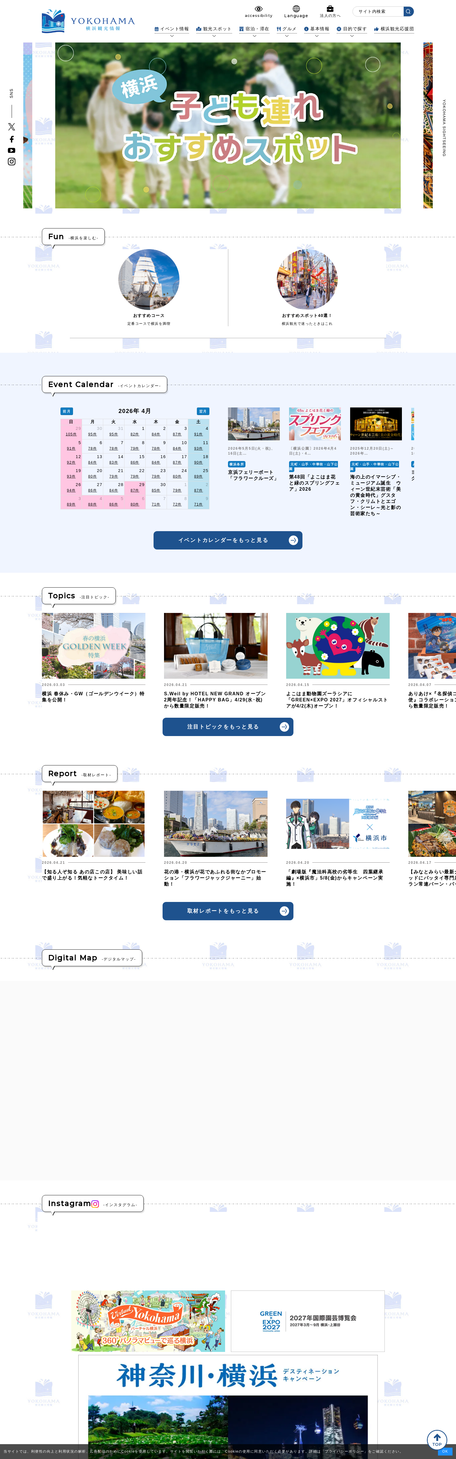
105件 (71, 434)
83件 (113, 462)
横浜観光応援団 (394, 28)
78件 (92, 448)
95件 (92, 434)
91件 (198, 434)
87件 (177, 434)
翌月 (203, 411)
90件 (198, 462)
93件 (198, 448)
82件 (135, 434)
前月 (67, 411)
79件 (135, 448)
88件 (92, 504)
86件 (135, 462)
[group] (254, 462)
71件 (156, 504)
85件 (156, 490)
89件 (198, 476)
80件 (92, 476)
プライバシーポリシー (344, 1451)
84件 (156, 434)
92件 (71, 462)
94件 (71, 490)
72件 (177, 504)
